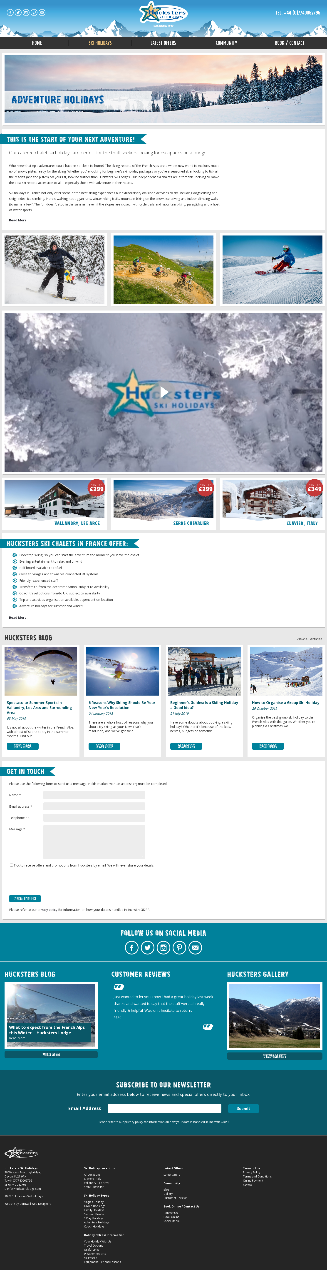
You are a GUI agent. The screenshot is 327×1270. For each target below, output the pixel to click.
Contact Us (171, 1213)
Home (37, 43)
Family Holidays (94, 1210)
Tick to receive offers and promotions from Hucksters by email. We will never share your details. (82, 865)
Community (226, 43)
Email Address (84, 1108)
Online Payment (253, 1180)
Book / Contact (290, 43)
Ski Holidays (100, 43)
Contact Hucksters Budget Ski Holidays (42, 12)
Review (247, 1185)
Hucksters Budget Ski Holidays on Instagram (26, 12)
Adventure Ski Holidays (163, 14)
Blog (166, 1190)
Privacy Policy (251, 1172)
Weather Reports (95, 1254)
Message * (17, 829)
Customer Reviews (175, 1198)
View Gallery (274, 1056)
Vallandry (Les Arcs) (96, 1183)
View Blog (51, 1054)
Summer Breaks (94, 1214)
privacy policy (47, 909)
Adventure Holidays (96, 1222)
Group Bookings (94, 1206)
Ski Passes (90, 1258)
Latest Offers (163, 43)
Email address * (20, 806)
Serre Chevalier (94, 1187)
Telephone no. (19, 818)
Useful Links (91, 1250)
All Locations (92, 1175)
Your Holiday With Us (97, 1241)
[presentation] (43, 881)
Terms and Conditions (257, 1176)
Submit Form (25, 898)
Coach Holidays (94, 1226)
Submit (243, 1108)
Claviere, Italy (92, 1179)
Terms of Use (251, 1168)
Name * (15, 795)
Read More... (19, 220)
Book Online (171, 1217)
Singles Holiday (94, 1202)
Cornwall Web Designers (35, 1204)
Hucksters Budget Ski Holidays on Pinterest (34, 12)
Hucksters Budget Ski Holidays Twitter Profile (18, 12)
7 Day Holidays (93, 1218)
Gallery (168, 1194)
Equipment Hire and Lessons (102, 1262)
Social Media (172, 1221)
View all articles (309, 638)
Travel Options (93, 1245)
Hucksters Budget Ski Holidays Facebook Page (10, 12)
